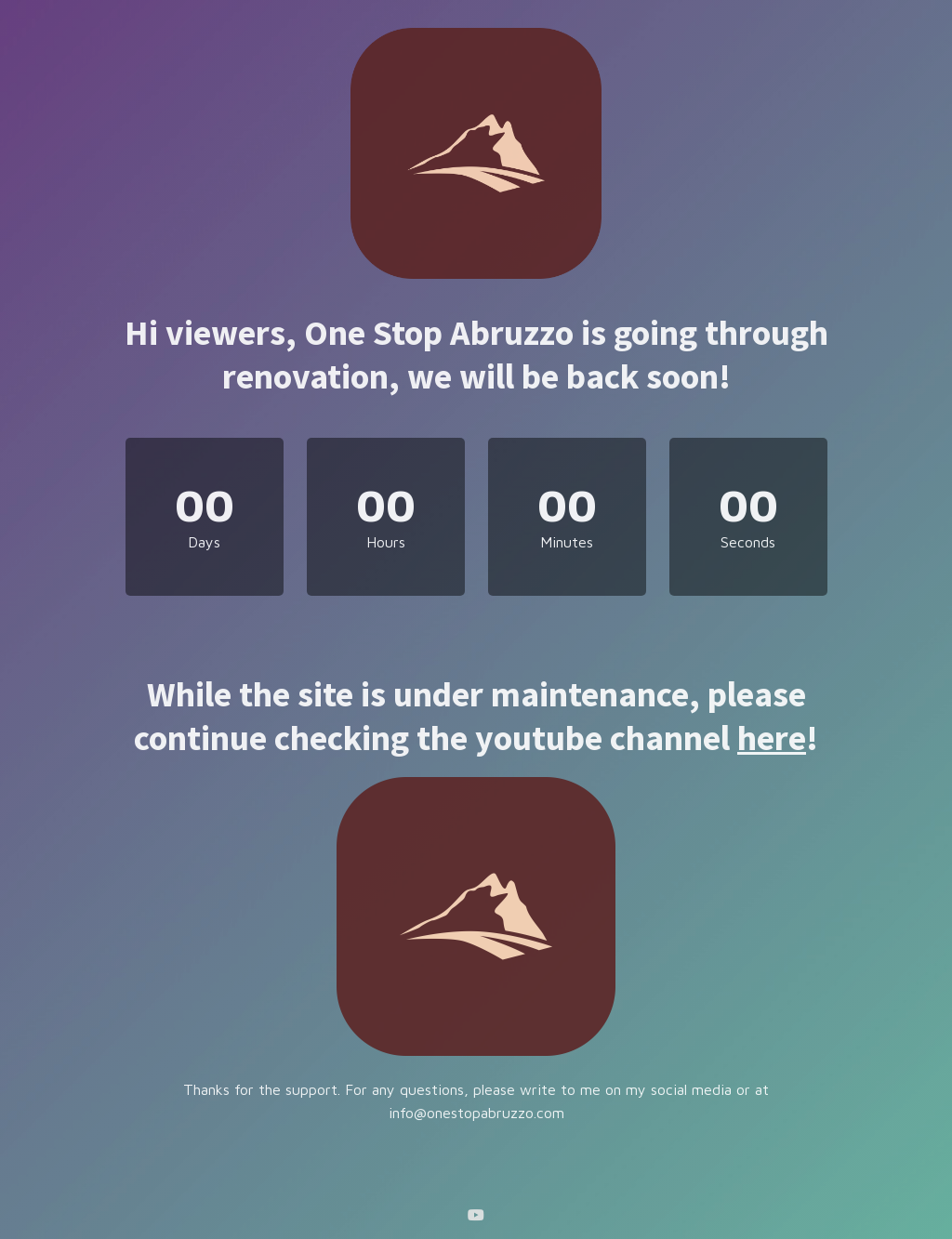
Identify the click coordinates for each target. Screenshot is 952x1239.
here (771, 737)
